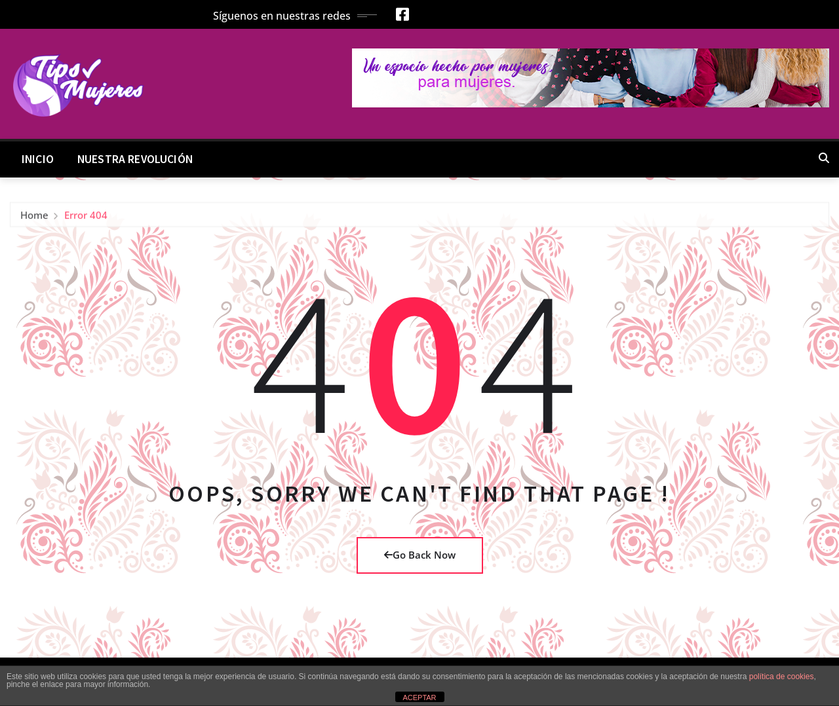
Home (34, 218)
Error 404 (85, 218)
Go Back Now (420, 554)
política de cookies (781, 676)
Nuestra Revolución (135, 159)
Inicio (38, 159)
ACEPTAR (419, 697)
